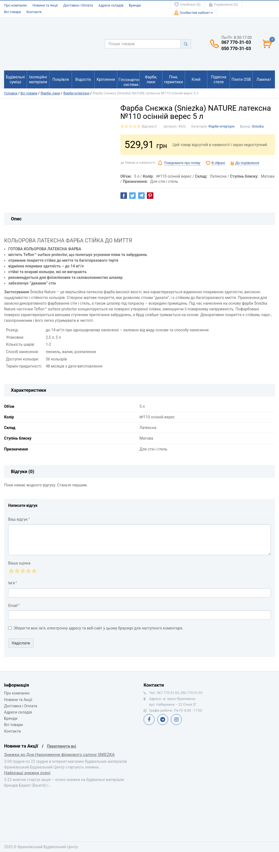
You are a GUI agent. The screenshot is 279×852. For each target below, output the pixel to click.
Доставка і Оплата (78, 5)
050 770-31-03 (236, 49)
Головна (10, 93)
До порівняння (247, 163)
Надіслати (21, 643)
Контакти (33, 12)
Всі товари (12, 12)
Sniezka (258, 126)
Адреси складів (110, 5)
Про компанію (15, 5)
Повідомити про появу (182, 163)
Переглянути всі (61, 746)
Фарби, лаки (50, 93)
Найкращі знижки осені (27, 772)
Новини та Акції (45, 5)
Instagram (176, 719)
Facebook (149, 719)
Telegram (162, 719)
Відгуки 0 (149, 126)
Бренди (135, 5)
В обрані (218, 163)
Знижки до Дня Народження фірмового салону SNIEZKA (59, 754)
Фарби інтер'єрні (76, 93)
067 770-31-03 (236, 42)
